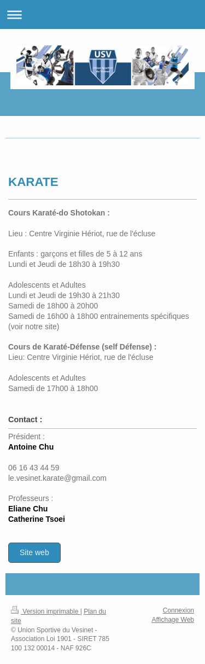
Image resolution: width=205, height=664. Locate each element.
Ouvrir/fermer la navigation (102, 14)
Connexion (178, 610)
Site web (34, 552)
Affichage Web (172, 620)
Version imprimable (45, 611)
